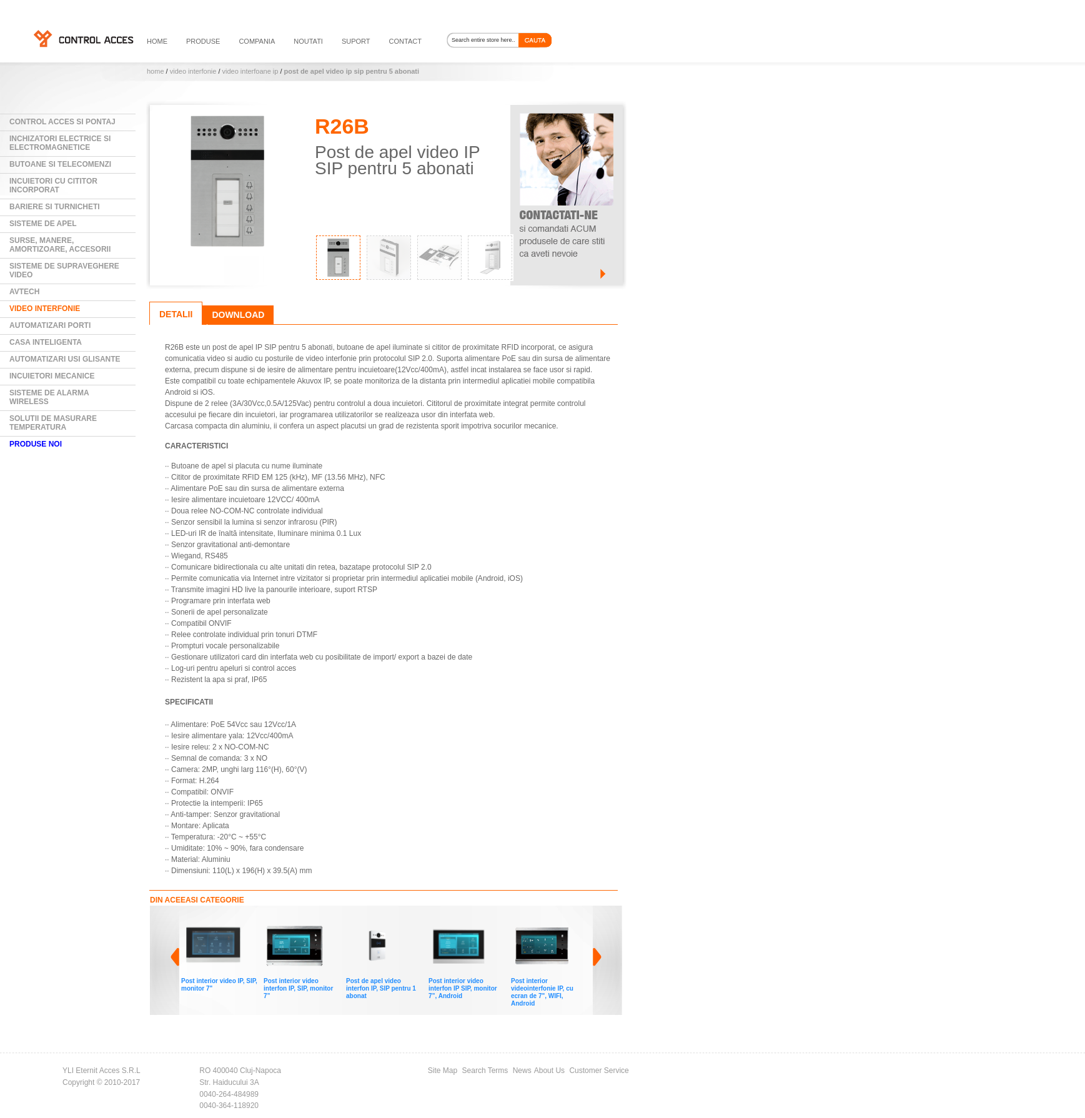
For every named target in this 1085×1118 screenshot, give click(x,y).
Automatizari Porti (50, 325)
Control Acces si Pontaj (62, 121)
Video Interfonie (194, 71)
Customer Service (598, 1070)
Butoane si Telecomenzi (60, 164)
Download (238, 315)
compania (257, 41)
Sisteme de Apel (43, 223)
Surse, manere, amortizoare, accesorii (60, 245)
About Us (549, 1070)
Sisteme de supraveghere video (64, 270)
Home (155, 71)
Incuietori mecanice (51, 376)
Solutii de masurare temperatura (53, 423)
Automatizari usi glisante (65, 359)
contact (405, 41)
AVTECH (24, 291)
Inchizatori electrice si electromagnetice (60, 143)
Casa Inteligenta (45, 342)
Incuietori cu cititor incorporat (53, 185)
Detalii (175, 314)
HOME (157, 41)
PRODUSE (203, 41)
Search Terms (485, 1070)
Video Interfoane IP (250, 71)
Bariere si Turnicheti (54, 206)
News (522, 1070)
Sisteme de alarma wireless (49, 397)
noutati (308, 41)
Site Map (442, 1070)
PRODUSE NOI (35, 444)
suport (356, 41)
